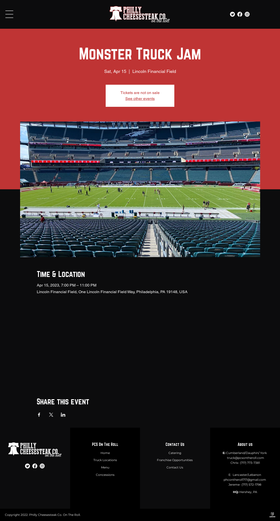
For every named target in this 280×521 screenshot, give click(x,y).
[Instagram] (247, 14)
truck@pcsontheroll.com (245, 458)
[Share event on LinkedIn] (63, 415)
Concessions (105, 475)
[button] (9, 14)
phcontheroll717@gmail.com (245, 479)
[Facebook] (239, 14)
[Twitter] (232, 14)
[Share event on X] (51, 415)
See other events (140, 98)
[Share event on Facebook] (39, 415)
